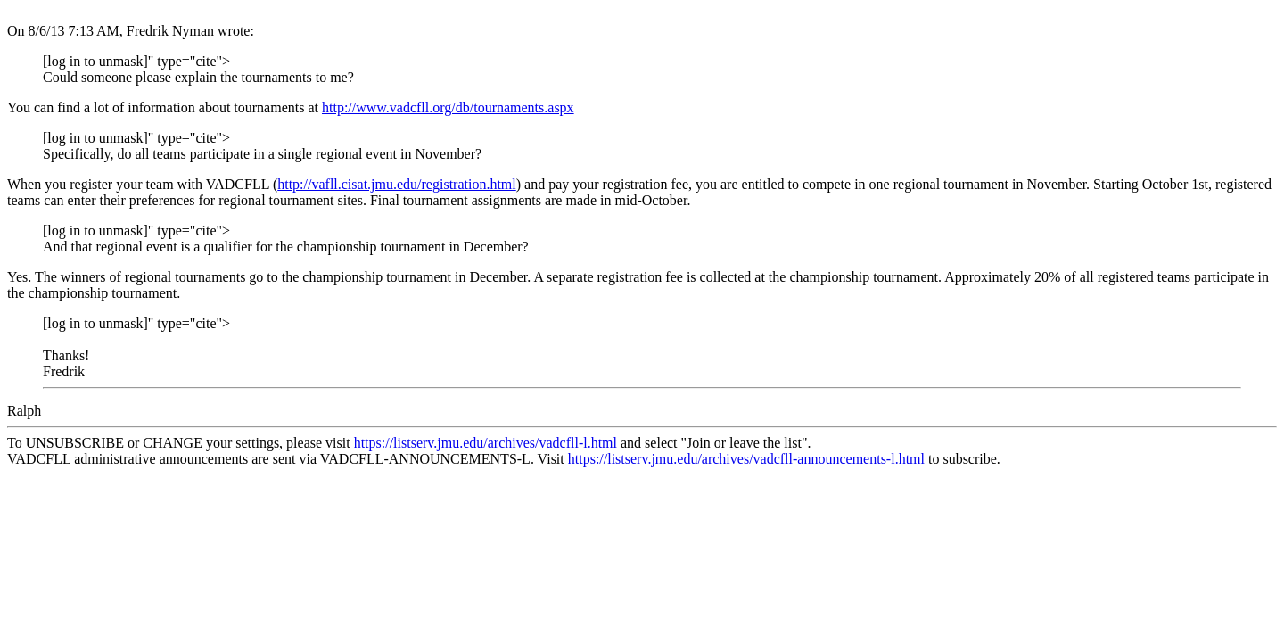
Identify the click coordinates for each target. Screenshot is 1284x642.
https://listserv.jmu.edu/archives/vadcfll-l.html (485, 442)
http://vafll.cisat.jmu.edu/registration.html (396, 184)
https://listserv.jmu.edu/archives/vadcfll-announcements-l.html (746, 458)
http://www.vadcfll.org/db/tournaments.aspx (448, 107)
